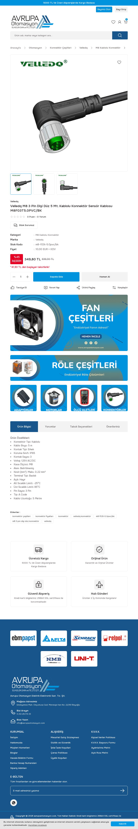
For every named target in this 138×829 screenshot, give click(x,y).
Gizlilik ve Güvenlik (61, 743)
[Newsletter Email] (69, 791)
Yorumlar (50, 427)
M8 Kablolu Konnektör (48, 236)
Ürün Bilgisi (24, 427)
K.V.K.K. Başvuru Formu (103, 743)
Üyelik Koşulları (59, 759)
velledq (47, 522)
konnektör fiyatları (44, 517)
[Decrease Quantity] (14, 278)
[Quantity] (20, 278)
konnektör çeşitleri (21, 517)
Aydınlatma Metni (100, 748)
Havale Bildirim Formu (21, 759)
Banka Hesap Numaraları (23, 764)
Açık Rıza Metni (99, 754)
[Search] (69, 36)
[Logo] (57, 23)
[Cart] (125, 23)
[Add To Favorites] (119, 63)
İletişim (14, 738)
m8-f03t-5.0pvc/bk (105, 517)
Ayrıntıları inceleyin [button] (37, 825)
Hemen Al (104, 277)
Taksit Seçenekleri (81, 427)
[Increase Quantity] (27, 278)
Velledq (40, 240)
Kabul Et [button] (122, 824)
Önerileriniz (113, 427)
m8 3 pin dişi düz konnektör (25, 522)
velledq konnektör (82, 517)
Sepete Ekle (56, 277)
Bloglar (14, 754)
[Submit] (122, 791)
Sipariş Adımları (18, 769)
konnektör (63, 517)
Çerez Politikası (59, 754)
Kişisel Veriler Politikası (103, 738)
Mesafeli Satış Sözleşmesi (65, 738)
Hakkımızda (16, 743)
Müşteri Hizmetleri (20, 748)
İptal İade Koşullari (61, 748)
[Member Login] (118, 23)
